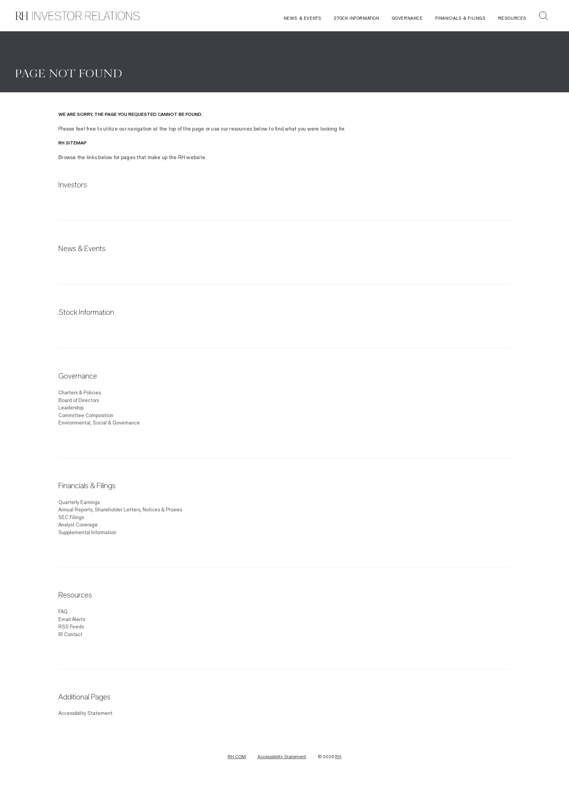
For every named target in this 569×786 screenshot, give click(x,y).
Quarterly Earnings (79, 502)
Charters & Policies (79, 393)
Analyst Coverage (78, 525)
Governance (407, 18)
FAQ (63, 612)
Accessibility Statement (85, 713)
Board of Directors (78, 400)
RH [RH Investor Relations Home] (338, 756)
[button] (543, 16)
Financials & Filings (460, 18)
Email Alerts (71, 619)
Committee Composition (85, 415)
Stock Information (356, 18)
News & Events (303, 18)
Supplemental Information (87, 532)
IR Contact (70, 634)
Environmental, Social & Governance (99, 423)
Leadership (70, 408)
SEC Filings (71, 517)
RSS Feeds (71, 627)
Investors (72, 185)
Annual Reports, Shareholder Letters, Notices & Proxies (120, 510)
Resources (512, 18)
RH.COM (237, 756)
